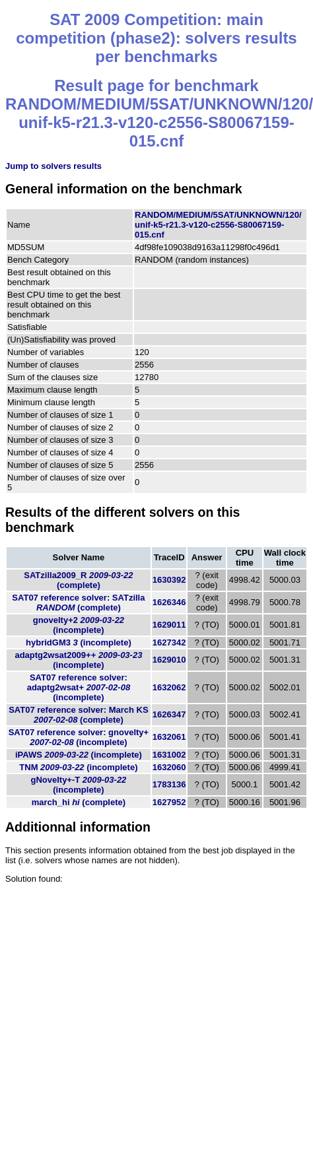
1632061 (169, 737)
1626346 (169, 602)
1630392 (169, 580)
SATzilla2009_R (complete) (78, 580)
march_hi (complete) (78, 802)
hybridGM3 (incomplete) (78, 642)
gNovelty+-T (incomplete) (78, 785)
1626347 (169, 714)
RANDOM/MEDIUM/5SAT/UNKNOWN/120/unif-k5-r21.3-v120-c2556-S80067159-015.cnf (218, 225)
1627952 (169, 802)
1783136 (169, 784)
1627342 (169, 642)
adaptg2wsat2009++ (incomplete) (78, 660)
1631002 (169, 755)
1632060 (169, 767)
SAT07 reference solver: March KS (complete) (78, 715)
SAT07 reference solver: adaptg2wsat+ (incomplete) (78, 687)
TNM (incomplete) (78, 767)
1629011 (169, 625)
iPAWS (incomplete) (78, 755)
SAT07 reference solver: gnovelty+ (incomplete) (79, 737)
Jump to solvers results (53, 166)
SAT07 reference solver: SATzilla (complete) (78, 602)
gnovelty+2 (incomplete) (78, 625)
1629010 (169, 660)
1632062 (169, 687)
